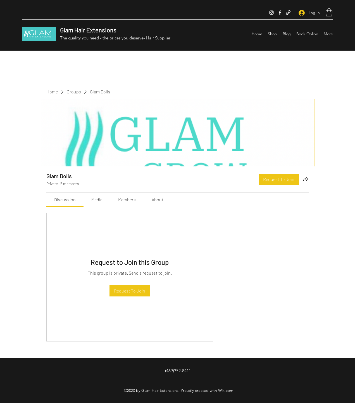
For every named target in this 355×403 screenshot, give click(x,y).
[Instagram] (271, 12)
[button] (329, 12)
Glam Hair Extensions (88, 30)
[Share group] (305, 179)
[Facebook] (280, 12)
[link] (65, 199)
